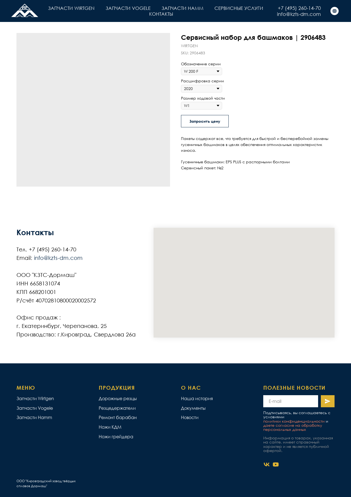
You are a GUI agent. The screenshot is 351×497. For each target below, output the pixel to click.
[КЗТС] (334, 11)
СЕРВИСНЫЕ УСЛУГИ (238, 8)
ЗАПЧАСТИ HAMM (182, 8)
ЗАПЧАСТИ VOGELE (128, 8)
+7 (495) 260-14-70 (299, 8)
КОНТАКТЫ (161, 14)
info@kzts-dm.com (299, 14)
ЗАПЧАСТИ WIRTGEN (71, 8)
